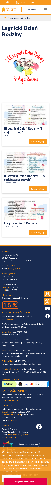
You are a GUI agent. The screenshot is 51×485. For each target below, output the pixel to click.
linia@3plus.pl (13, 420)
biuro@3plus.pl (14, 268)
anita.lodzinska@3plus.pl (18, 435)
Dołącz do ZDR (25, 2)
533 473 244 (11, 266)
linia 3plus (7, 405)
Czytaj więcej (37, 141)
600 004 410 (11, 437)
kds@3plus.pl (7, 319)
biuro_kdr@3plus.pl (10, 400)
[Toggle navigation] (46, 9)
